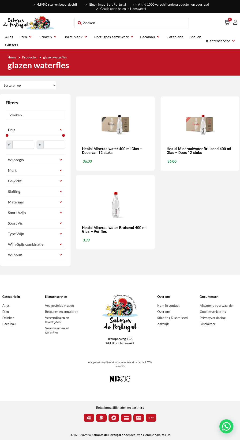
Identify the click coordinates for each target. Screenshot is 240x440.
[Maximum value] (54, 145)
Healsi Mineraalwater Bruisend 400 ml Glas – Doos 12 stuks (199, 151)
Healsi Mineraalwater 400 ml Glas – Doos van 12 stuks (112, 151)
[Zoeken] (35, 115)
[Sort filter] (28, 85)
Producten (30, 57)
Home (12, 57)
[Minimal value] (35, 135)
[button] (26, 37)
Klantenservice (56, 296)
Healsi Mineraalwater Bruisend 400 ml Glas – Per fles (114, 230)
